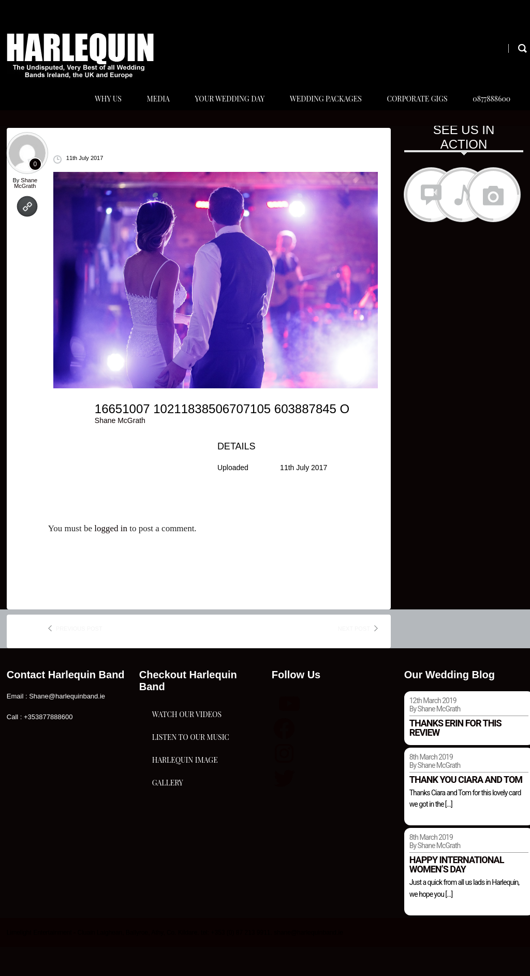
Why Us (92, 113)
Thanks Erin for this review (455, 757)
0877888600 (489, 113)
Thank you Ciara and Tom (465, 808)
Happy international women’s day (456, 893)
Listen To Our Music (190, 809)
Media (145, 113)
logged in (110, 557)
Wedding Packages (318, 113)
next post (354, 657)
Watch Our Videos (187, 758)
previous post (79, 657)
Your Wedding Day (219, 113)
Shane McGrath (25, 212)
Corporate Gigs (411, 113)
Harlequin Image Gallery (185, 871)
